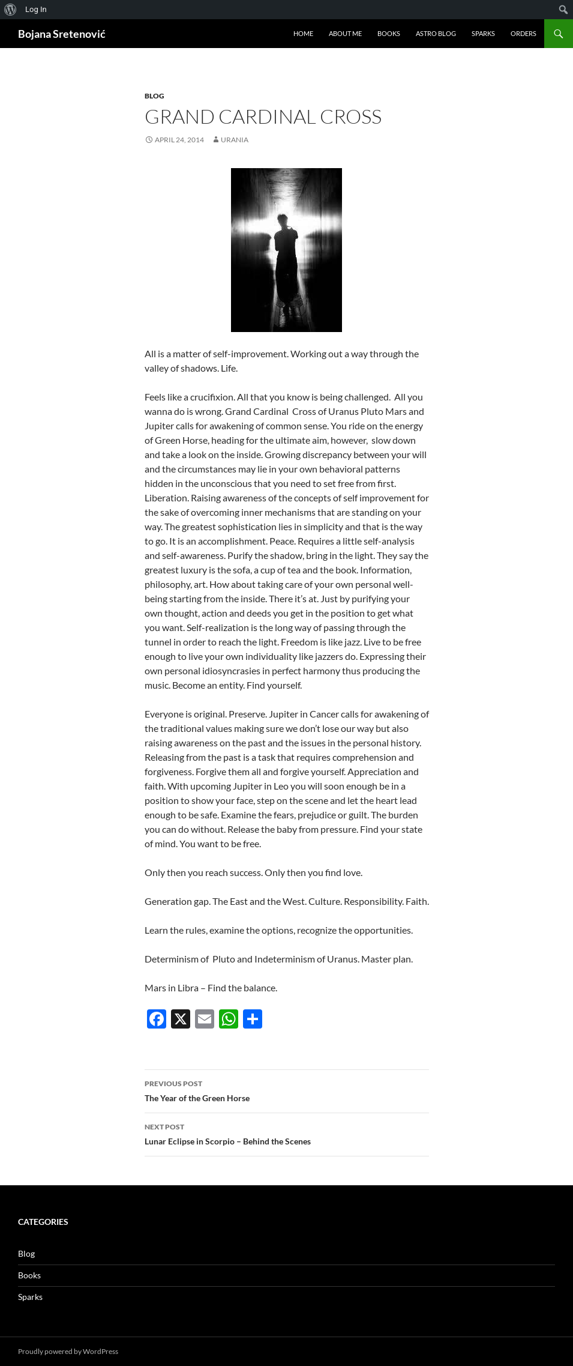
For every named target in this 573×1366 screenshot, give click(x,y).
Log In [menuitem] (36, 9)
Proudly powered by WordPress (68, 1351)
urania (234, 139)
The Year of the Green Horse (287, 1090)
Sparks (483, 33)
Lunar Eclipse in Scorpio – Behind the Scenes (287, 1133)
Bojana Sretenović (62, 33)
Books (388, 33)
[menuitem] (10, 9)
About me (345, 33)
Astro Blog (436, 33)
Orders (523, 33)
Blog (154, 95)
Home (303, 33)
